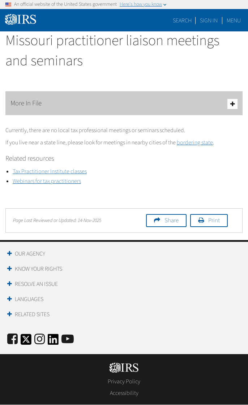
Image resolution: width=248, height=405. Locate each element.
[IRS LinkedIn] (53, 341)
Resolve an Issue (36, 284)
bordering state (195, 143)
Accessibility (124, 393)
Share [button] (171, 220)
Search (182, 20)
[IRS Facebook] (12, 339)
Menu (234, 20)
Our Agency (30, 254)
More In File (124, 104)
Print (214, 220)
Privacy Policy (124, 381)
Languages (29, 299)
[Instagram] (39, 339)
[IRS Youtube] (67, 339)
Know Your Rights (38, 269)
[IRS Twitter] (26, 341)
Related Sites (32, 314)
